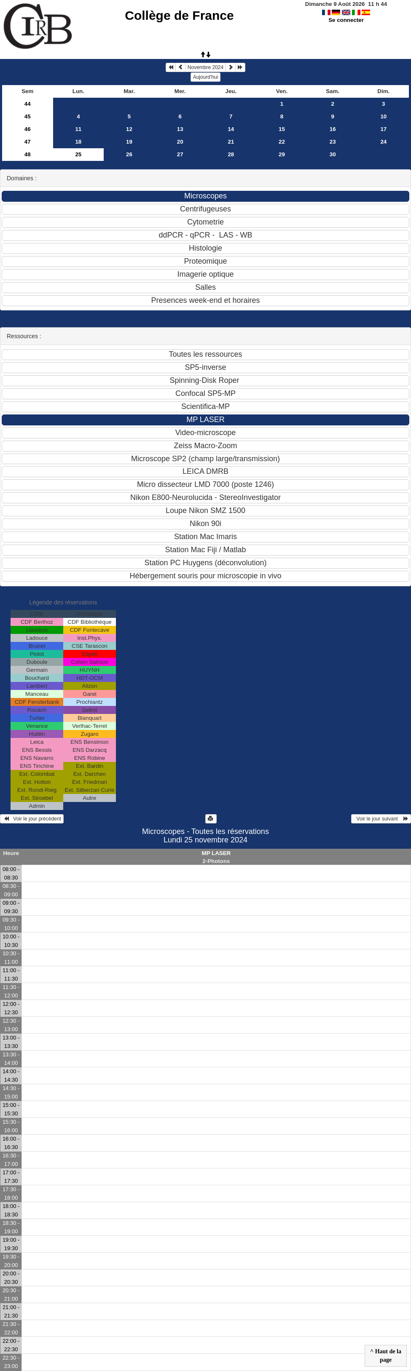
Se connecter (346, 20)
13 (180, 129)
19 (129, 142)
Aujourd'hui (205, 77)
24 (383, 142)
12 (129, 129)
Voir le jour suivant (381, 819)
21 (231, 142)
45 (27, 116)
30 (333, 154)
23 (333, 142)
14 (231, 129)
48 (27, 154)
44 (27, 104)
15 (282, 129)
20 (180, 142)
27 (180, 154)
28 (231, 154)
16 (333, 129)
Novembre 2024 (205, 67)
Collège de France (179, 15)
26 (129, 154)
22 (282, 142)
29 (282, 154)
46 (27, 129)
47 (27, 142)
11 (78, 129)
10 (383, 116)
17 (383, 129)
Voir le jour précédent (32, 819)
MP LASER (216, 853)
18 (78, 142)
